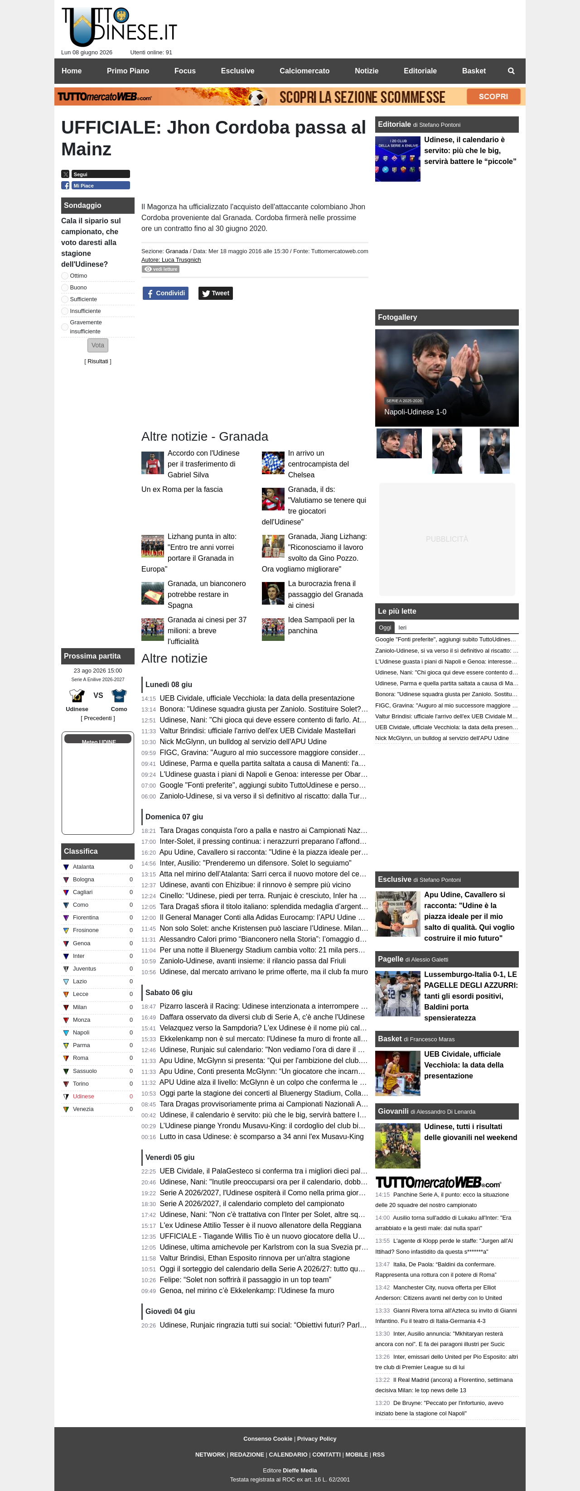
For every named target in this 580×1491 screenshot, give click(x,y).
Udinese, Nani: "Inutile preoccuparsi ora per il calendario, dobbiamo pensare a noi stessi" (302, 1182)
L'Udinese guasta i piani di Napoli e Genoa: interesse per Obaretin (266, 774)
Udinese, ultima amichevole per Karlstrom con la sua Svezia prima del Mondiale (288, 1247)
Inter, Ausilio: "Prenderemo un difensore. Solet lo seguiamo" (256, 863)
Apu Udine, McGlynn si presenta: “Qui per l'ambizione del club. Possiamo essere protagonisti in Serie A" (326, 1060)
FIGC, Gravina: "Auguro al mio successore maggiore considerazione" (271, 752)
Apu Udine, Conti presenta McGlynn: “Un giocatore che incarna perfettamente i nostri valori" (307, 1071)
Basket (389, 1039)
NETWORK (210, 1454)
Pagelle (390, 959)
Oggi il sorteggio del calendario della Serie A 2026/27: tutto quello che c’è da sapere (294, 1269)
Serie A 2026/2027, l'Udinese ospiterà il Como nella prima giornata (266, 1193)
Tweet (216, 293)
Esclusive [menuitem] (238, 71)
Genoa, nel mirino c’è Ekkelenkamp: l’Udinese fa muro (247, 1290)
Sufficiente (83, 299)
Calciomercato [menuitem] (304, 71)
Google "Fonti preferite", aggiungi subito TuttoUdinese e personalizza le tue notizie (292, 785)
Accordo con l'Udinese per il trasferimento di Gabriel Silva (204, 464)
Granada (176, 251)
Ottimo (78, 275)
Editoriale (395, 124)
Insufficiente (85, 311)
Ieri (402, 627)
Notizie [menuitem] (366, 71)
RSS (379, 1454)
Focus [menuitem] (185, 71)
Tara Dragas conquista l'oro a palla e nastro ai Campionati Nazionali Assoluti (282, 830)
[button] (97, 345)
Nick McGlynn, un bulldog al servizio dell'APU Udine (243, 742)
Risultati (97, 361)
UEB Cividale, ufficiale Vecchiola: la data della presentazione (257, 698)
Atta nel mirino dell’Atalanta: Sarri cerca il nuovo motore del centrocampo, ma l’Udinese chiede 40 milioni (328, 874)
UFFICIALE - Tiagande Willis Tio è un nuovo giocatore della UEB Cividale (278, 1236)
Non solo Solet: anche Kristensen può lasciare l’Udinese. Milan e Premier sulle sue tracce (303, 928)
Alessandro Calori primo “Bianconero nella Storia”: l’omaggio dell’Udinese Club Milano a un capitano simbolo (334, 939)
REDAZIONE (247, 1454)
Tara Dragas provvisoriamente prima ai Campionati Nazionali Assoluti (271, 1104)
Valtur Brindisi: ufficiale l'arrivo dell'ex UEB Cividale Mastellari (258, 731)
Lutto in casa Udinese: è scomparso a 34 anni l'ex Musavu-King (262, 1136)
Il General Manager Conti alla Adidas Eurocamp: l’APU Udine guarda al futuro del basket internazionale (325, 917)
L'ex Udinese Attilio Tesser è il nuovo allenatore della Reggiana (261, 1225)
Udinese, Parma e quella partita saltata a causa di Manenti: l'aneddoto (272, 763)
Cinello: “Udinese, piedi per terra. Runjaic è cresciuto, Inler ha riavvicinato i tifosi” (289, 895)
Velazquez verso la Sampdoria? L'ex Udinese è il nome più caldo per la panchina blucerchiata (310, 1028)
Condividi (165, 293)
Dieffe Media (300, 1470)
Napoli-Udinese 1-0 (415, 412)
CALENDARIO (288, 1454)
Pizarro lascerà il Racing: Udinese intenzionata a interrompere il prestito (275, 1006)
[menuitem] (511, 71)
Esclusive (394, 879)
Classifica (81, 851)
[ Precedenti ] (98, 718)
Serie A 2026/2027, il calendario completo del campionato (252, 1203)
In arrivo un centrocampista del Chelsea (318, 464)
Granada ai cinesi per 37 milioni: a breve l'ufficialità (207, 630)
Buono (78, 287)
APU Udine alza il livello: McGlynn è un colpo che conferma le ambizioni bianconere (294, 1082)
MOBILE (356, 1454)
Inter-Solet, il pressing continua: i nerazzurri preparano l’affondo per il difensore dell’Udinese (307, 841)
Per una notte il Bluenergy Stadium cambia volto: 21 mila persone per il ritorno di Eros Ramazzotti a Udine (330, 950)
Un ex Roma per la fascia (182, 489)
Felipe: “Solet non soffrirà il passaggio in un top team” (246, 1280)
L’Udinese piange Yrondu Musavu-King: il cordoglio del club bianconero (274, 1126)
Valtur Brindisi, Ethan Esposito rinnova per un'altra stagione (255, 1258)
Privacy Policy (317, 1438)
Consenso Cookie (267, 1438)
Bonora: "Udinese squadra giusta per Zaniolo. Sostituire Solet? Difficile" (274, 709)
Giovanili (393, 1111)
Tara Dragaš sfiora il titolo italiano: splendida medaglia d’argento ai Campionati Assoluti (299, 906)
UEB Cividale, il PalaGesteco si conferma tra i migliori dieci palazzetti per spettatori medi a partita (316, 1171)
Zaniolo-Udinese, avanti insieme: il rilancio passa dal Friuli (253, 961)
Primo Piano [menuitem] (128, 71)
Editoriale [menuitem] (420, 71)
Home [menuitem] (72, 71)
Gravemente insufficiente (86, 326)
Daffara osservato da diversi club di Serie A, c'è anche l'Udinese (262, 1017)
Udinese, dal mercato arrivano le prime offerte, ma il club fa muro (264, 972)
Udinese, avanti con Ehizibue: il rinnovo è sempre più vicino (255, 885)
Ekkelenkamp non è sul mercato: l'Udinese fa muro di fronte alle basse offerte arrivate (297, 1039)
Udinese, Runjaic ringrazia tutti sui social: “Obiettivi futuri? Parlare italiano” (279, 1325)
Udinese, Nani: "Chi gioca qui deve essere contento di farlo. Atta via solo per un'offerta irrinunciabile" (321, 720)
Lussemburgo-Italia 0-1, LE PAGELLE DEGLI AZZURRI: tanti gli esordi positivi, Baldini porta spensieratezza (471, 996)
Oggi (385, 627)
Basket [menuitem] (474, 71)
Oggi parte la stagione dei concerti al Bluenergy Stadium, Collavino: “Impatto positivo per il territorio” (320, 1093)
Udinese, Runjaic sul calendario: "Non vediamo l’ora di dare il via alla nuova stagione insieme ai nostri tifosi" (333, 1049)
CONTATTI (326, 1454)
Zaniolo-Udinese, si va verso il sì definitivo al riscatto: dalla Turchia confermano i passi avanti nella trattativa (332, 796)
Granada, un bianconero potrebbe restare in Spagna (207, 594)
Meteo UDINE (99, 742)
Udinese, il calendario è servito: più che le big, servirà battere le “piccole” (276, 1115)
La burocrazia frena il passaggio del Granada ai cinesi (325, 594)
